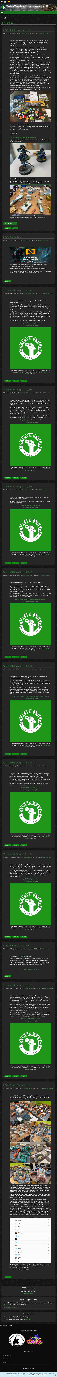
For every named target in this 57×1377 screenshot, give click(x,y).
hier (29, 124)
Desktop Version (6, 1325)
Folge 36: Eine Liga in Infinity (30, 879)
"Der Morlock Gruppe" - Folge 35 (17, 985)
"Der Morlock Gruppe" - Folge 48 (17, 389)
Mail (4, 1304)
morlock (16, 380)
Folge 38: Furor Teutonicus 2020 (30, 787)
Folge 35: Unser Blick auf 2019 (30, 1018)
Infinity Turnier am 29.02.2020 (16, 945)
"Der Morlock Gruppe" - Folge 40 (17, 666)
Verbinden (28, 1293)
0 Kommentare (44, 33)
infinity (8, 228)
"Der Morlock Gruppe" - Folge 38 (17, 762)
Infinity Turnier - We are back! (16, 30)
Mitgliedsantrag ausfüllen (11, 1307)
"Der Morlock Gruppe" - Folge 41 (17, 572)
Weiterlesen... (10, 223)
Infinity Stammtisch (12, 237)
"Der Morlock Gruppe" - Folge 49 (17, 290)
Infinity (21, 956)
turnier (15, 228)
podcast (24, 380)
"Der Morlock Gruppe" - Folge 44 (17, 486)
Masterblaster (26, 33)
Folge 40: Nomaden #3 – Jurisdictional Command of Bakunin (30, 696)
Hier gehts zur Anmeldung (30, 969)
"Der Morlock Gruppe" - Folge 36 (17, 854)
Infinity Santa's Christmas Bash (17, 1085)
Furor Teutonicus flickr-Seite (39, 785)
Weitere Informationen (39, 1375)
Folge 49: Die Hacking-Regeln (30, 323)
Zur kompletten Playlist (30, 325)
